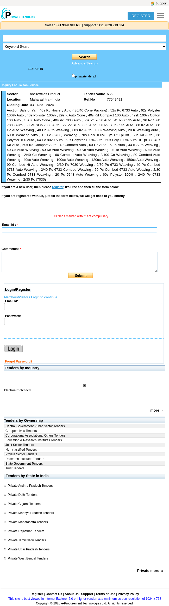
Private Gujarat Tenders (24, 504)
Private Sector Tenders (21, 454)
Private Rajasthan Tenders (26, 531)
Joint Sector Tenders (19, 445)
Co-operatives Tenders (21, 431)
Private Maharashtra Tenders (28, 522)
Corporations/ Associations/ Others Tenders (35, 435)
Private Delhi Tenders (22, 495)
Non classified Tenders (21, 449)
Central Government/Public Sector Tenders (35, 426)
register (57, 187)
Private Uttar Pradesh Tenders (29, 549)
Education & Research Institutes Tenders (33, 440)
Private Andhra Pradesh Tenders (30, 486)
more (154, 410)
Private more (148, 571)
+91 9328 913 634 (111, 25)
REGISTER (141, 16)
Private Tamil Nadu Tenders (27, 540)
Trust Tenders (14, 468)
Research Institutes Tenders (24, 459)
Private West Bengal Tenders (28, 558)
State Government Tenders (24, 463)
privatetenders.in (86, 76)
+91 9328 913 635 (68, 25)
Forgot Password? (18, 361)
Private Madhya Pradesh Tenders (31, 513)
